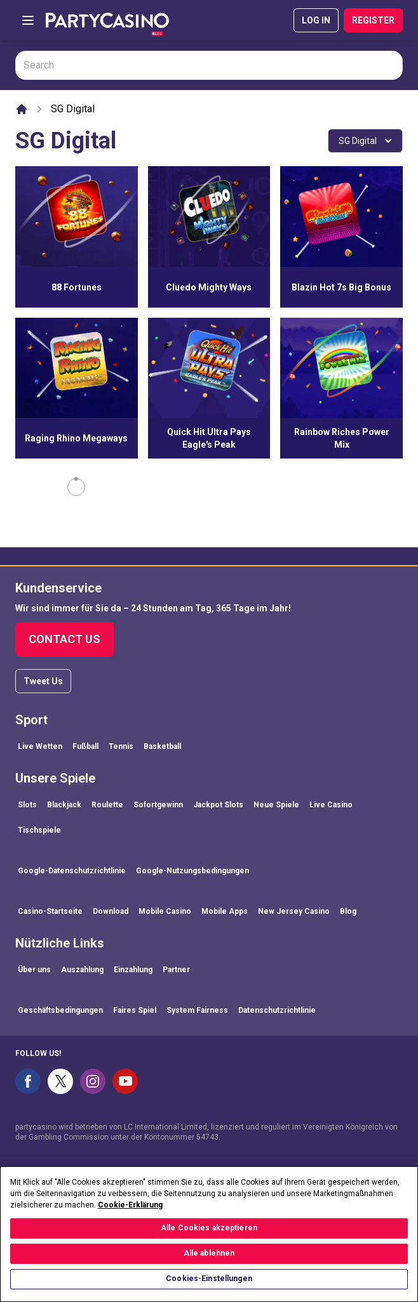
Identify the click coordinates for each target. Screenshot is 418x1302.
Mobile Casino (164, 911)
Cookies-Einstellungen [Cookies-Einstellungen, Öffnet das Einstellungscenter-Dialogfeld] (209, 1291)
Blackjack (64, 804)
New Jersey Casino (294, 911)
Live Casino (331, 804)
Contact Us (64, 639)
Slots (27, 804)
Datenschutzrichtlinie (277, 1010)
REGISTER (373, 20)
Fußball (85, 746)
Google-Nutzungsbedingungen (192, 870)
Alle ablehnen (209, 1266)
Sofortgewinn (158, 804)
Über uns (34, 969)
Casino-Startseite (50, 911)
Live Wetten (40, 746)
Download (110, 911)
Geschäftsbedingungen (60, 1010)
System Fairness (197, 1010)
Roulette (107, 804)
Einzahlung (133, 969)
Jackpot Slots (218, 804)
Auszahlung (82, 969)
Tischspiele (39, 830)
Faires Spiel (134, 1010)
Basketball (162, 746)
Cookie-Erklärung (130, 1217)
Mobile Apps (224, 911)
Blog (348, 911)
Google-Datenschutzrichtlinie (72, 870)
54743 (207, 1137)
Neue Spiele (276, 804)
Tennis (121, 746)
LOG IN (316, 20)
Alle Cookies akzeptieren (209, 1241)
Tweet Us (43, 681)
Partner (176, 969)
